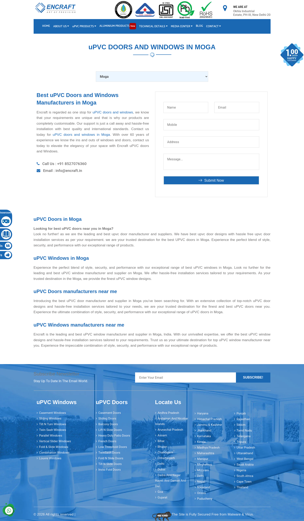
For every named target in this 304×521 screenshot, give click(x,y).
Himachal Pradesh (209, 419)
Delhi (161, 464)
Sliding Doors (107, 418)
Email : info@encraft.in (62, 170)
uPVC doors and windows (113, 112)
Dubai (161, 469)
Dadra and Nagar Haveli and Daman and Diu (170, 480)
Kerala (201, 442)
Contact (214, 26)
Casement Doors (109, 413)
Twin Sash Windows (52, 430)
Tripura (241, 442)
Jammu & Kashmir (209, 425)
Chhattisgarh (166, 458)
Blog (199, 26)
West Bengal (245, 459)
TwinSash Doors (109, 452)
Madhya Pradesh (208, 447)
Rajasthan (243, 419)
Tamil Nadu (244, 430)
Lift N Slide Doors (110, 430)
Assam (162, 435)
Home (46, 26)
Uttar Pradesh (246, 447)
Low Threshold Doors (112, 447)
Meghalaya (204, 464)
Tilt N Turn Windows (52, 424)
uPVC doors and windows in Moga (81, 135)
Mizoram (203, 470)
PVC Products (84, 26)
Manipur (202, 459)
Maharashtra (205, 453)
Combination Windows (54, 452)
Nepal (201, 481)
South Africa (245, 476)
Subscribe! (253, 377)
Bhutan (162, 447)
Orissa (201, 493)
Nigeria (241, 470)
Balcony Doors (108, 424)
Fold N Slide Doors (110, 458)
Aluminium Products (118, 26)
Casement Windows (52, 413)
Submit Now (211, 180)
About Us (61, 26)
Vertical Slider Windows (55, 441)
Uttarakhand (245, 453)
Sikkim (241, 425)
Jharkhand (204, 430)
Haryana (202, 413)
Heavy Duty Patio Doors (114, 435)
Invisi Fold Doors (109, 469)
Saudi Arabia (245, 464)
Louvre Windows (50, 458)
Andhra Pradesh (168, 413)
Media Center (182, 26)
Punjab (241, 413)
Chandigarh (165, 452)
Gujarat (162, 497)
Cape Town (244, 481)
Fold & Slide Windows (53, 447)
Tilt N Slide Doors (110, 464)
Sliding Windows (50, 418)
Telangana (244, 436)
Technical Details (153, 26)
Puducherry (204, 499)
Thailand (242, 487)
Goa (160, 492)
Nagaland (203, 487)
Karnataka (204, 436)
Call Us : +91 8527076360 (64, 163)
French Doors (107, 441)
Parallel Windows (50, 435)
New (133, 26)
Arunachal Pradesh (170, 429)
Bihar (161, 441)
